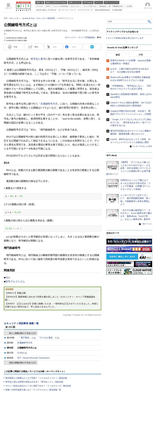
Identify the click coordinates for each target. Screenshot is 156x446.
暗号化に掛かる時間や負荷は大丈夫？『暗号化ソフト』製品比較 (34, 382)
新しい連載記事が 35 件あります (22, 333)
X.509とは (22, 353)
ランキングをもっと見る (142, 146)
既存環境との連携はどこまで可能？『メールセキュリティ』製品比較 (36, 378)
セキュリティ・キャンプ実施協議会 (80, 37)
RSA (7, 277)
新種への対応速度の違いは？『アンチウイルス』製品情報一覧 (33, 390)
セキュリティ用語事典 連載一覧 (21, 323)
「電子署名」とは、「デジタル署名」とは (39, 338)
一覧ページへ (146, 224)
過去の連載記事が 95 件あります (22, 363)
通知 (36, 47)
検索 (149, 21)
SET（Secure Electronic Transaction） (34, 358)
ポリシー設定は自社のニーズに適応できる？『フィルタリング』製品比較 (38, 386)
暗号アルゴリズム (15, 281)
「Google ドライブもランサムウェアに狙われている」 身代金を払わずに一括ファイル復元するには (130, 122)
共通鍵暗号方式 (49, 103)
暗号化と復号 (38, 59)
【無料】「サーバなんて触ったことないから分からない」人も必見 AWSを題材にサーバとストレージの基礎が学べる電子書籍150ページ (128, 168)
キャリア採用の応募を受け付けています (126, 38)
